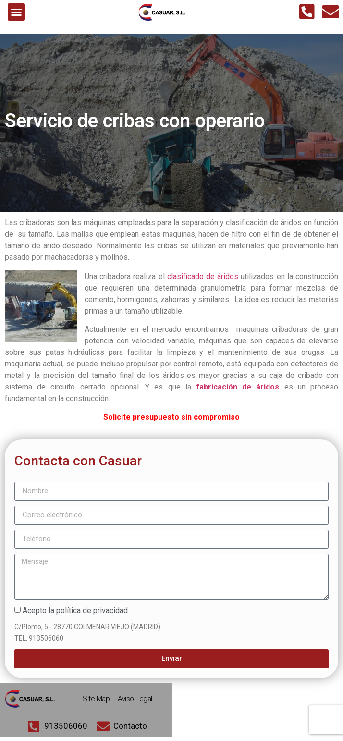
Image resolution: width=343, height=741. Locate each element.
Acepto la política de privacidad (75, 614)
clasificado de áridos (202, 280)
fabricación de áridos (237, 391)
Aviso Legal (135, 702)
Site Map (96, 702)
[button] (16, 12)
